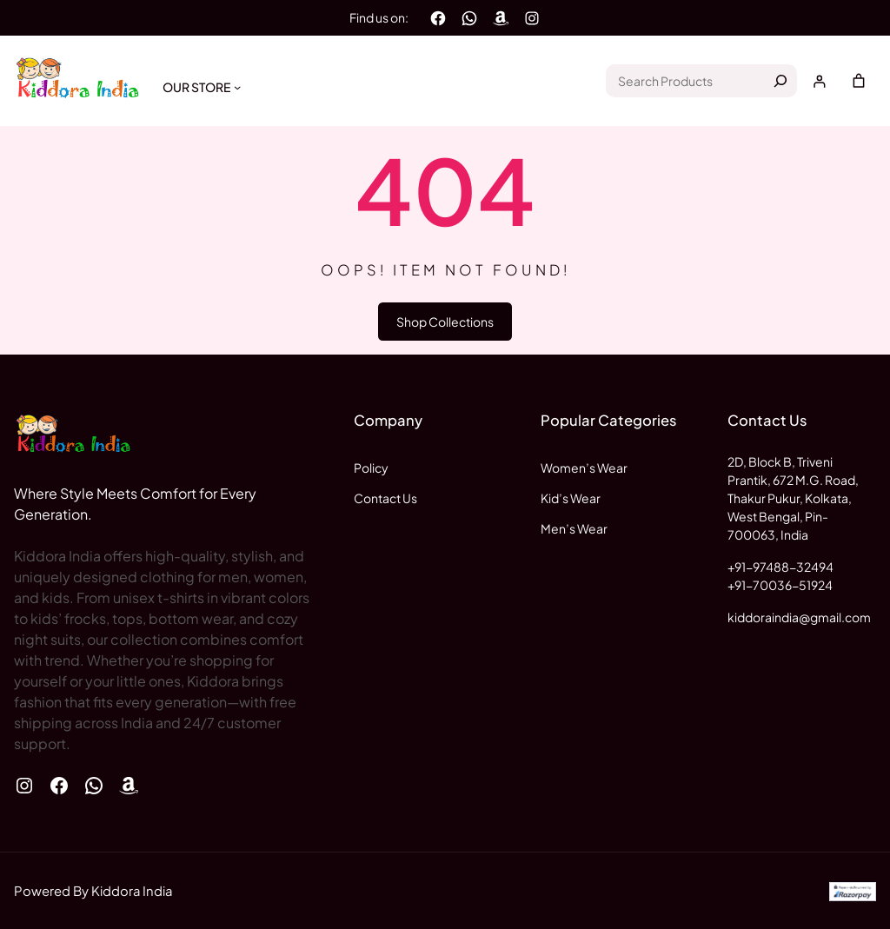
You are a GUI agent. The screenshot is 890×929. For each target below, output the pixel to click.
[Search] (780, 80)
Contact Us (385, 498)
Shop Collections (445, 321)
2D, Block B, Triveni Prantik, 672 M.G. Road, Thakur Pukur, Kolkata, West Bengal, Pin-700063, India (793, 498)
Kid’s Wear (571, 498)
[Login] (819, 81)
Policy (371, 467)
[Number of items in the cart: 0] (858, 80)
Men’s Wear (574, 528)
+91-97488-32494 (780, 566)
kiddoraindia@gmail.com (799, 617)
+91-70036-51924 (780, 585)
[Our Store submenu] (237, 86)
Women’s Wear (584, 467)
